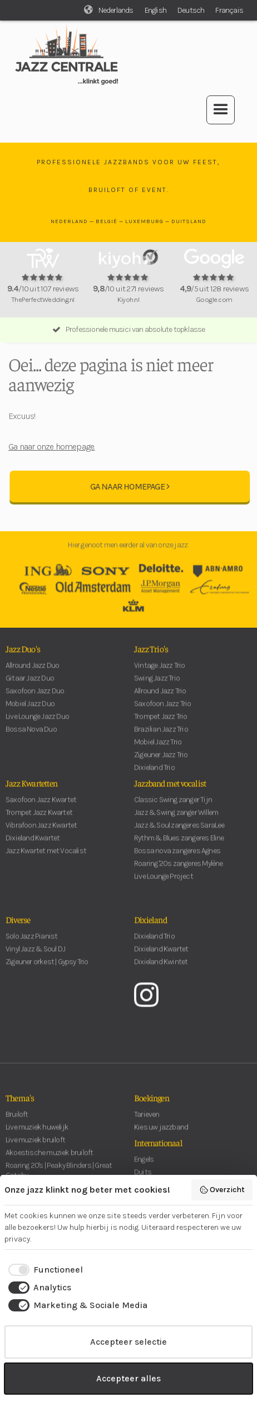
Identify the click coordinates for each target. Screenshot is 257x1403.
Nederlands (116, 10)
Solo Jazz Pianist (31, 945)
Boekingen (151, 1106)
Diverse (18, 928)
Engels (144, 1168)
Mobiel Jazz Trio (157, 751)
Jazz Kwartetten (31, 792)
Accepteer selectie (128, 1341)
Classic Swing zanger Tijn (173, 809)
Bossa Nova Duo (31, 738)
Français (229, 10)
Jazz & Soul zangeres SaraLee (179, 834)
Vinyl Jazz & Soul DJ (35, 958)
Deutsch (190, 10)
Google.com (214, 299)
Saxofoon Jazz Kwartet (41, 809)
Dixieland (150, 928)
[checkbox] (43, 1269)
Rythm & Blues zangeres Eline (179, 847)
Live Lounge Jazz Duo (37, 725)
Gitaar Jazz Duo (30, 687)
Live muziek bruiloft (35, 1149)
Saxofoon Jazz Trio (162, 713)
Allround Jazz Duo (32, 674)
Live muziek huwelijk (37, 1136)
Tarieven (147, 1123)
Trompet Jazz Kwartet (39, 821)
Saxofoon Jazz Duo (35, 700)
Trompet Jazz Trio (160, 725)
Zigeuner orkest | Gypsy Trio (47, 971)
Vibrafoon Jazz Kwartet (41, 834)
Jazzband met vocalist (170, 792)
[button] (220, 109)
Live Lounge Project (163, 885)
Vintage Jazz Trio (159, 674)
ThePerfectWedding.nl (43, 299)
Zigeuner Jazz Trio (161, 764)
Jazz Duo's (23, 657)
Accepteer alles (128, 1378)
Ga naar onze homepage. (51, 446)
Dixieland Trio (154, 945)
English (155, 10)
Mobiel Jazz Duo (30, 713)
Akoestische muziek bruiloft (49, 1162)
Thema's (20, 1106)
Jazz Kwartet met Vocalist (46, 860)
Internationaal (158, 1151)
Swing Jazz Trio (157, 687)
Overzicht (222, 1190)
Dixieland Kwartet (33, 847)
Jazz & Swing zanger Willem (176, 821)
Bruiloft (17, 1123)
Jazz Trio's (151, 657)
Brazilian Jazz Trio (161, 738)
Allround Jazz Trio (160, 700)
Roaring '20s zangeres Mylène (178, 872)
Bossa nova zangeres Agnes (177, 860)
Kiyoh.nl (128, 299)
